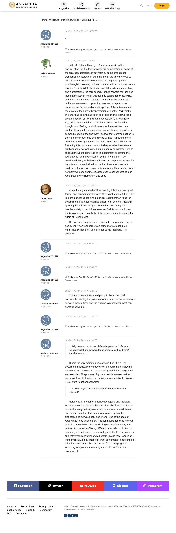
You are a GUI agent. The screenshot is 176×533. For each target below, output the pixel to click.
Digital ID (30, 510)
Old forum (54, 20)
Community (46, 510)
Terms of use (27, 506)
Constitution (88, 20)
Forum (44, 20)
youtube (90, 486)
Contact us (21, 513)
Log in (162, 6)
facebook (25, 486)
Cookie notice (14, 510)
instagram (154, 486)
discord (122, 486)
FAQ (9, 513)
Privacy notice (46, 506)
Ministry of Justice (70, 20)
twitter (57, 486)
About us (11, 506)
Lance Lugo (46, 198)
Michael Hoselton (49, 303)
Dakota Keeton (48, 73)
